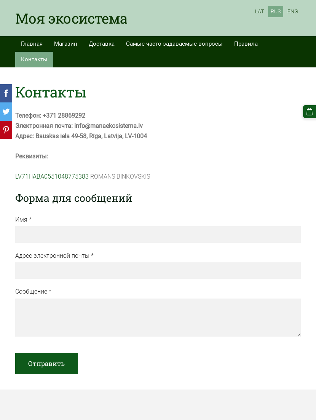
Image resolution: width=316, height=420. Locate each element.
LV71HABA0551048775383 (52, 176)
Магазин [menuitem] (65, 43)
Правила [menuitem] (246, 43)
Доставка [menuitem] (102, 43)
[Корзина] (309, 111)
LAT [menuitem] (259, 11)
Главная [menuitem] (32, 43)
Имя (23, 219)
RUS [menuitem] (276, 11)
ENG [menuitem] (292, 11)
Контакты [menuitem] (34, 59)
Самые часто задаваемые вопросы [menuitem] (174, 43)
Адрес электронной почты (54, 255)
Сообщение (33, 291)
